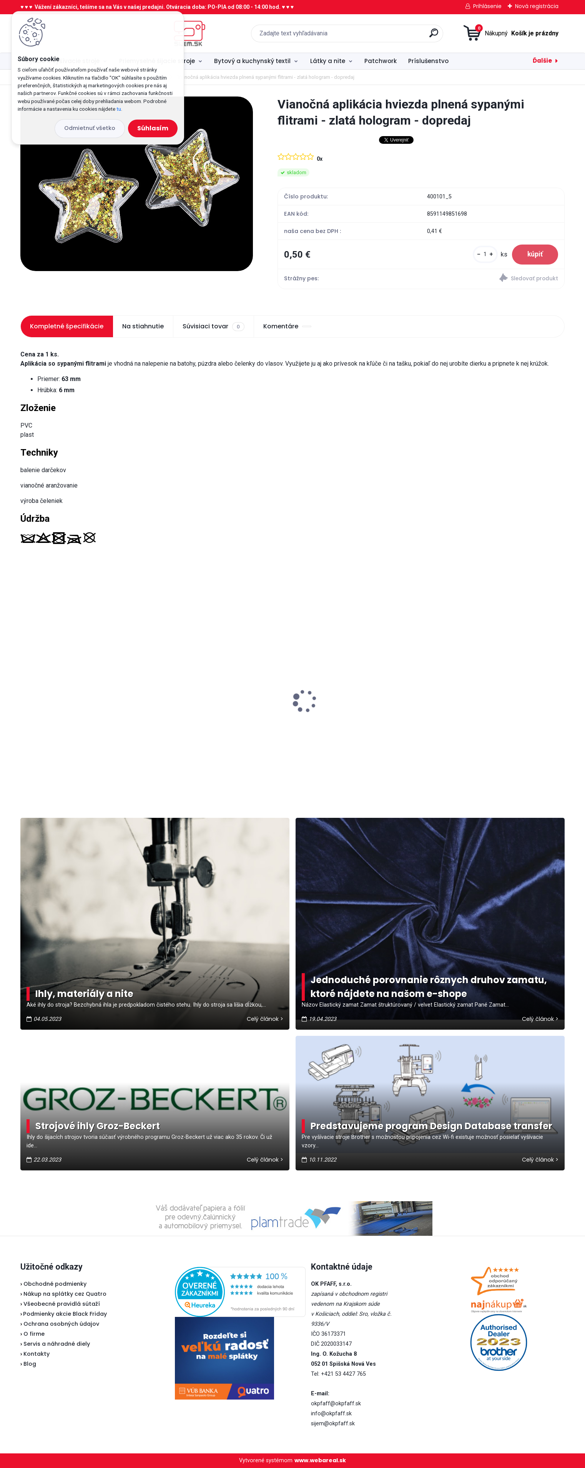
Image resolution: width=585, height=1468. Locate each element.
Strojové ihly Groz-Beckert (97, 1126)
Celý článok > (265, 1019)
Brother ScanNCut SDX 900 (341, 694)
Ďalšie (542, 61)
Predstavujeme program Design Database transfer (431, 1126)
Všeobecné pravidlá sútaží (61, 1304)
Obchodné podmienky (54, 1284)
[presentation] (25, 689)
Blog (29, 1364)
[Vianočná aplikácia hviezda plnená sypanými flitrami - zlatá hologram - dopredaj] (136, 184)
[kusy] (485, 254)
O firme (34, 1334)
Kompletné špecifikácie (66, 326)
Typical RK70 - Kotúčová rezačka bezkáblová (487, 683)
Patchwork (380, 61)
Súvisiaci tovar (213, 326)
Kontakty (36, 1354)
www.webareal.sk (320, 1460)
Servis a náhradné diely (56, 1344)
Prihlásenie (487, 6)
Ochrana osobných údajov (61, 1324)
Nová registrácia (536, 6)
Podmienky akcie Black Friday (63, 1314)
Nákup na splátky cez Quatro (64, 1294)
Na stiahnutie (143, 326)
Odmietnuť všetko (89, 128)
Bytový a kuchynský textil (252, 61)
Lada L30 (38, 684)
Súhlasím (152, 128)
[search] (373, 35)
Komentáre (287, 326)
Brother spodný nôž (192, 712)
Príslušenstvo (428, 61)
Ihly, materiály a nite (84, 993)
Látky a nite (327, 61)
